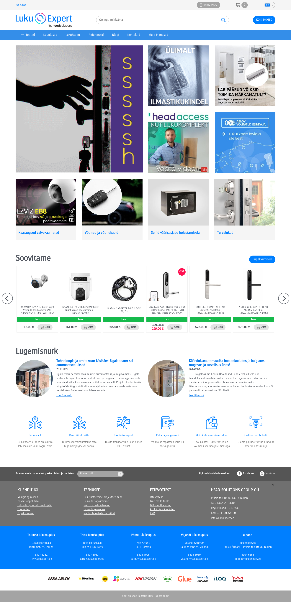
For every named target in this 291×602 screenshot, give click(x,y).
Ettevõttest (156, 497)
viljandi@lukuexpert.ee (194, 559)
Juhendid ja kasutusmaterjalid (34, 505)
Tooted (30, 35)
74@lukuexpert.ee (41, 559)
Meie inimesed (158, 35)
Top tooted (23, 509)
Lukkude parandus (94, 509)
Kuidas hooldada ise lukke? (99, 513)
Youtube (270, 473)
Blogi (115, 35)
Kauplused (21, 5)
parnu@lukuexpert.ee (143, 559)
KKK (152, 513)
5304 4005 (143, 555)
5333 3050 (194, 555)
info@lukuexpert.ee (222, 518)
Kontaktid (133, 35)
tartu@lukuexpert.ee (92, 559)
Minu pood (210, 5)
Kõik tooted (264, 20)
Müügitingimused (27, 497)
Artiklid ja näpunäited (162, 509)
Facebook (248, 473)
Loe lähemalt (64, 395)
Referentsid (96, 35)
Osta (47, 327)
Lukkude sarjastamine (96, 501)
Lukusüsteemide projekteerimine (103, 497)
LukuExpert (73, 35)
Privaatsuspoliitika (28, 501)
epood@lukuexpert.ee (248, 559)
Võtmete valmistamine (97, 505)
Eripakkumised (262, 259)
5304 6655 (247, 555)
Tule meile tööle (159, 501)
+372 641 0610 (226, 503)
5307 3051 (92, 555)
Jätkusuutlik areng (160, 505)
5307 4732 (41, 555)
